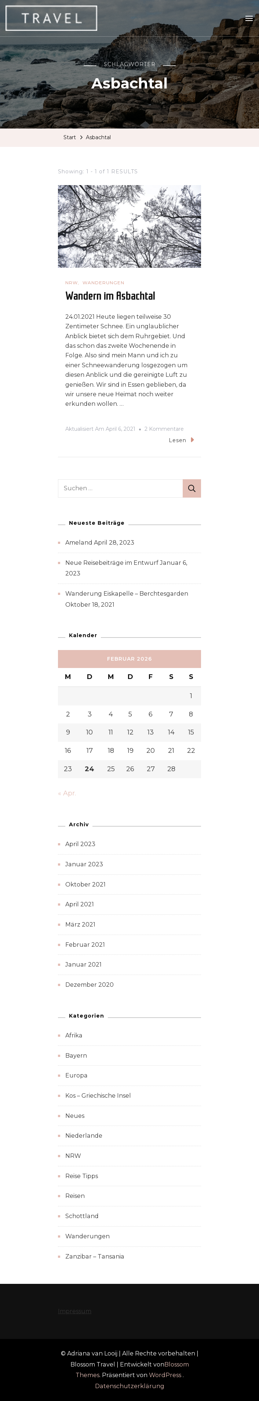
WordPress (165, 1375)
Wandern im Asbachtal (110, 296)
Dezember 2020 (89, 984)
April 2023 (80, 844)
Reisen (75, 1195)
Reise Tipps (81, 1176)
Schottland (82, 1216)
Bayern (76, 1055)
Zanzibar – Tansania (94, 1256)
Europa (76, 1075)
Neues (74, 1115)
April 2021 (79, 904)
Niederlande (83, 1135)
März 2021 (80, 924)
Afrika (74, 1035)
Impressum (74, 1311)
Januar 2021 (83, 964)
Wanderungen (103, 282)
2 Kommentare (164, 429)
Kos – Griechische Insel (98, 1095)
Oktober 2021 (85, 884)
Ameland (78, 542)
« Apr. (67, 793)
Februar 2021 (85, 944)
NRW (71, 282)
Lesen (181, 440)
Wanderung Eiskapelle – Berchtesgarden (126, 593)
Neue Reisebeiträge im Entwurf (111, 562)
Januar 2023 (84, 864)
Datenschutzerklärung (129, 1386)
